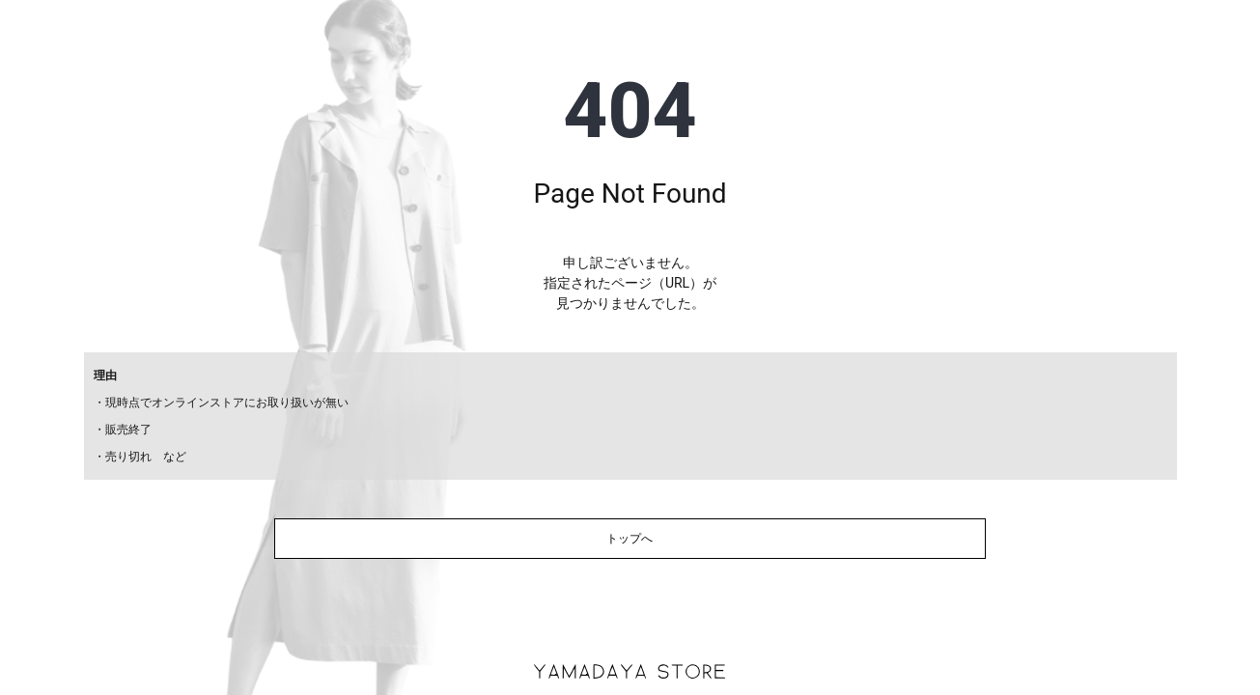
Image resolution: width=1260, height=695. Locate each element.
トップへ (629, 538)
